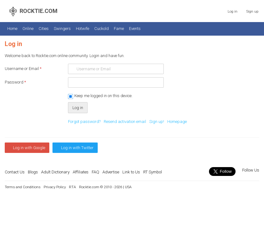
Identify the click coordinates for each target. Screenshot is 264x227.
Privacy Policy (55, 187)
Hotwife (82, 28)
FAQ (95, 172)
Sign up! (156, 121)
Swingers (62, 28)
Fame (119, 28)
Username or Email (23, 68)
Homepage (177, 121)
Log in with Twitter (77, 147)
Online (28, 28)
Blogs (33, 172)
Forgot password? (84, 121)
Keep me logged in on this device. (103, 95)
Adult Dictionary (55, 172)
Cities (44, 28)
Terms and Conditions (22, 187)
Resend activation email (125, 121)
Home (12, 28)
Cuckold (101, 28)
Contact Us (15, 172)
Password (15, 82)
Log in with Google (29, 147)
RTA (72, 187)
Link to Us (131, 172)
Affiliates (81, 172)
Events (135, 28)
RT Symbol (152, 172)
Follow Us (250, 170)
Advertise (110, 172)
